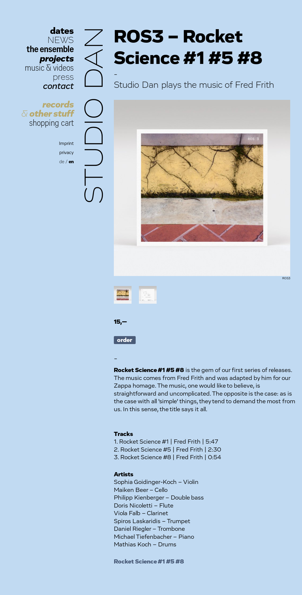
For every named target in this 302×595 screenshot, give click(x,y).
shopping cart (51, 123)
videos (63, 67)
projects (57, 58)
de (61, 162)
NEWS (60, 40)
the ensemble (50, 49)
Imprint (66, 143)
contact (58, 86)
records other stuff (47, 109)
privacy (66, 153)
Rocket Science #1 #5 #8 (149, 561)
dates (62, 31)
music (35, 67)
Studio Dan (95, 115)
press (63, 77)
